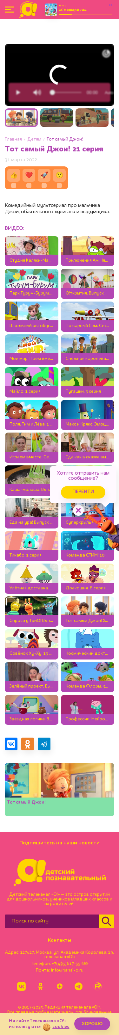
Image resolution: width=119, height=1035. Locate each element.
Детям (34, 139)
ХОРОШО (92, 1024)
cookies (60, 1027)
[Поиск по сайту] (52, 921)
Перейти (83, 492)
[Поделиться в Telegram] (44, 744)
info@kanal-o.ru (67, 970)
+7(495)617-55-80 (70, 964)
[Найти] (106, 921)
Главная (13, 139)
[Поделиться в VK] (11, 744)
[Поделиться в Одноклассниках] (27, 744)
